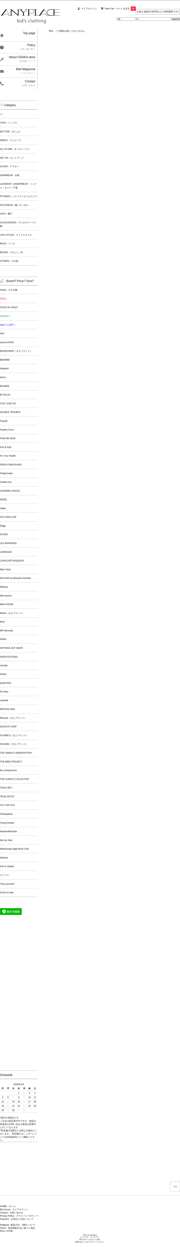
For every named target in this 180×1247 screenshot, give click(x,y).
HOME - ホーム (8, 1206)
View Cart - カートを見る (120, 8)
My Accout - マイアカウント (14, 1209)
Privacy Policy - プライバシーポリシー (19, 1216)
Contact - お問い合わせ (11, 1212)
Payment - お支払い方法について (16, 1219)
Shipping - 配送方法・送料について (17, 1225)
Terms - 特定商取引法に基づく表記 (17, 1228)
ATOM (9, 1231)
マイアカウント (89, 8)
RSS (2, 1231)
